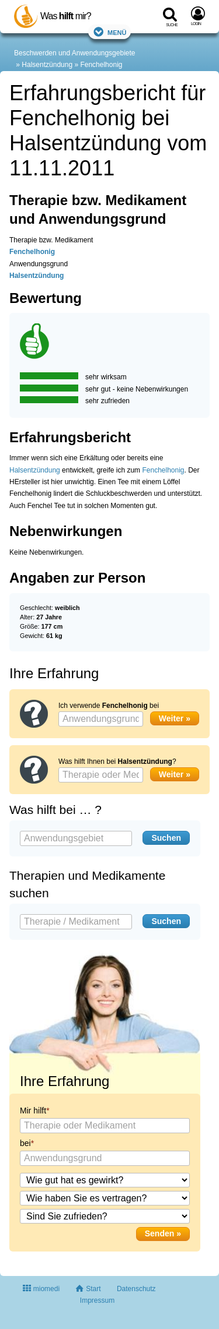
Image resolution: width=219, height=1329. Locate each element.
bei (25, 1143)
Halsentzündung (47, 65)
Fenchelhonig (101, 65)
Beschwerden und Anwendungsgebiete (74, 53)
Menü (110, 31)
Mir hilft (33, 1110)
